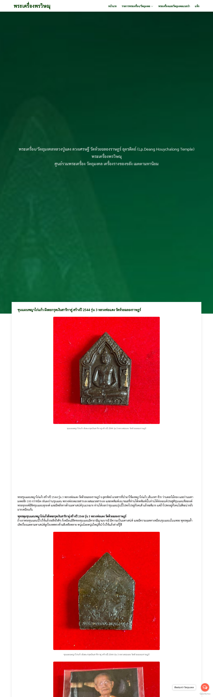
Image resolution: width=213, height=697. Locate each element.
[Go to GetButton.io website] (205, 694)
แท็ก (197, 6)
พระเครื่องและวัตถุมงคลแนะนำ (174, 6)
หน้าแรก (112, 6)
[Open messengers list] (205, 687)
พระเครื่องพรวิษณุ (32, 6)
